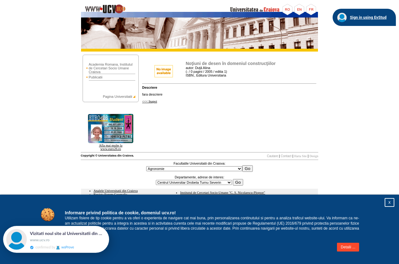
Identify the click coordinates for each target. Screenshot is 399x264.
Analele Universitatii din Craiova (116, 190)
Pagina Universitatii (117, 96)
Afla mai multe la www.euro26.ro (111, 147)
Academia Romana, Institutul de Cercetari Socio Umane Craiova (111, 68)
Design (314, 156)
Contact (286, 156)
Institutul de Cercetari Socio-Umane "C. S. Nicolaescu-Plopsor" (222, 192)
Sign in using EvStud (368, 17)
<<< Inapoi (149, 101)
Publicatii (96, 77)
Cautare (272, 156)
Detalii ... (348, 247)
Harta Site (300, 156)
